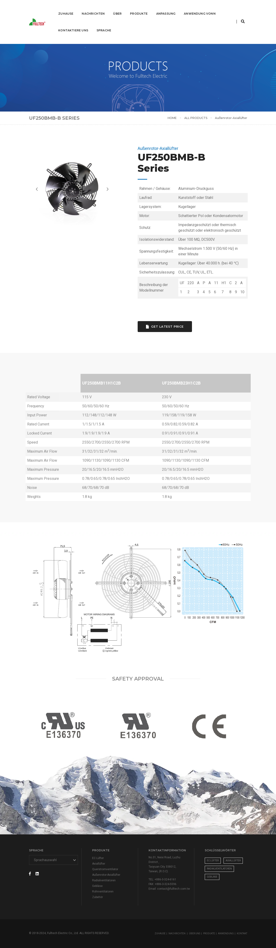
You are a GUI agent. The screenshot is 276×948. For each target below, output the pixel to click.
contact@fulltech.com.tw (173, 888)
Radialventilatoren (104, 880)
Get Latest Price (171, 327)
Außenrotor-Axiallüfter (106, 874)
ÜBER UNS (194, 933)
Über (117, 8)
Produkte (138, 8)
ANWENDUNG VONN (199, 8)
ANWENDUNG (226, 933)
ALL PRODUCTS (195, 118)
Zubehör (97, 897)
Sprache (103, 25)
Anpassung (165, 8)
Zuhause (65, 8)
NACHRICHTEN (177, 933)
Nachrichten (92, 8)
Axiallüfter (98, 863)
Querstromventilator (105, 869)
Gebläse (97, 886)
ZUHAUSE (160, 933)
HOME (172, 118)
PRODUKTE (209, 933)
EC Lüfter (98, 858)
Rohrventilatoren (103, 891)
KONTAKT (242, 933)
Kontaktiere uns (73, 25)
